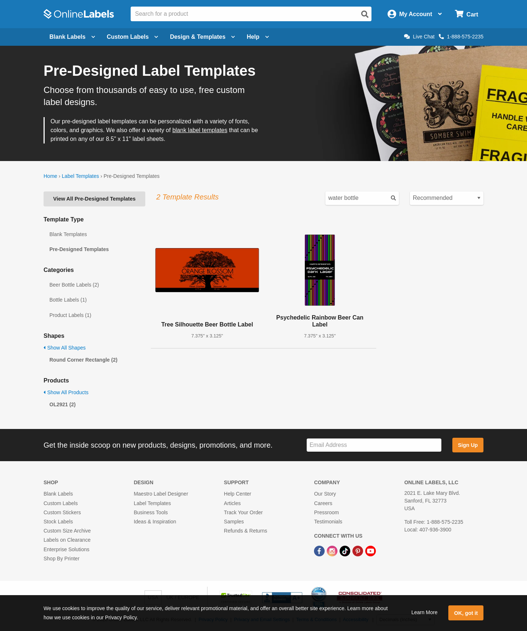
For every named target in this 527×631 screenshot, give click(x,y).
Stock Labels (58, 521)
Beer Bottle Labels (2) (74, 285)
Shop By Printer (61, 558)
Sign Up (468, 445)
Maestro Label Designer (161, 494)
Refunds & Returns (245, 531)
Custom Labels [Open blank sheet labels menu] (132, 37)
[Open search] (364, 14)
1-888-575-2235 (461, 37)
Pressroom (326, 512)
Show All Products (66, 392)
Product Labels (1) (70, 315)
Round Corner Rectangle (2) (83, 360)
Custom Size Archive (67, 531)
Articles (232, 503)
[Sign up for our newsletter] (374, 445)
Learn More (424, 612)
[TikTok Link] (346, 550)
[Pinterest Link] (358, 550)
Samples (234, 521)
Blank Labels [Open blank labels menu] (72, 37)
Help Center (237, 494)
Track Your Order (243, 512)
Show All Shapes (65, 348)
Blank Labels (58, 494)
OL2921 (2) (62, 404)
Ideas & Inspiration (155, 521)
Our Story (325, 494)
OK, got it (466, 613)
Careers (323, 503)
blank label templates (199, 130)
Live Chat (419, 36)
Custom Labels (61, 503)
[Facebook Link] (320, 550)
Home (50, 176)
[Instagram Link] (333, 550)
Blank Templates (68, 234)
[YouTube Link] (370, 550)
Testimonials (328, 521)
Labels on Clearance (67, 540)
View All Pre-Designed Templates (94, 199)
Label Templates (80, 176)
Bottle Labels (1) (68, 300)
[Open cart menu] (466, 14)
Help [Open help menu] (258, 37)
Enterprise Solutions (66, 549)
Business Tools (151, 512)
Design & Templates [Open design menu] (202, 37)
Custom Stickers (62, 512)
